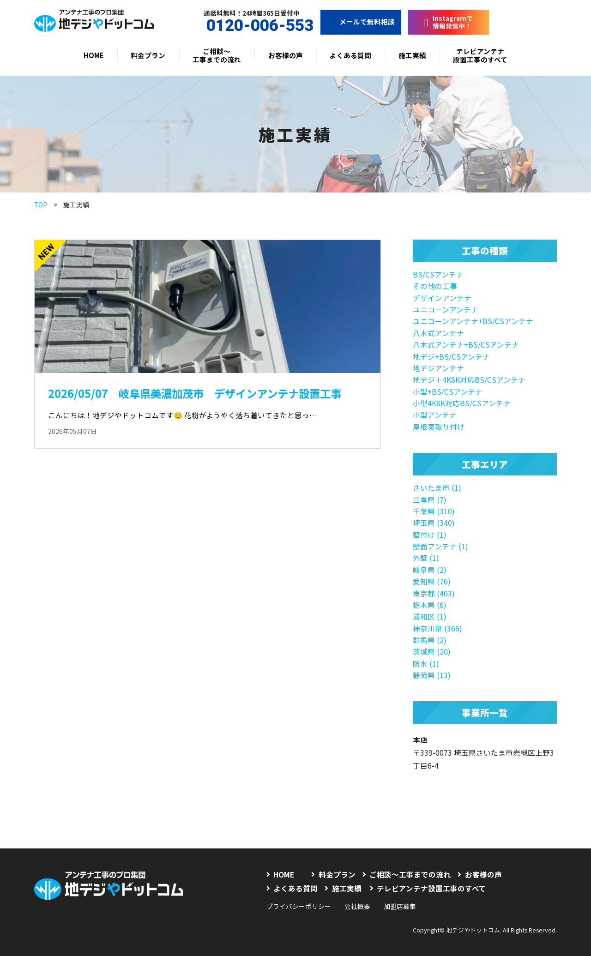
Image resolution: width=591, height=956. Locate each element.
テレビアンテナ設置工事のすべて (480, 55)
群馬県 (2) (429, 640)
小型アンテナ (435, 414)
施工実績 (412, 55)
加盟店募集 (400, 906)
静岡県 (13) (432, 675)
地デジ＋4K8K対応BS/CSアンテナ (469, 379)
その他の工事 (435, 286)
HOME (94, 55)
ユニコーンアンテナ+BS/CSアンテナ (473, 321)
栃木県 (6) (429, 605)
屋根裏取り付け (438, 426)
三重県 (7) (429, 499)
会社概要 (357, 906)
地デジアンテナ (438, 368)
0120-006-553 (252, 26)
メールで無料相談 (361, 21)
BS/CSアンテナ (438, 274)
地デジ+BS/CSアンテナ (451, 356)
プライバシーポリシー (298, 906)
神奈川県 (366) (437, 628)
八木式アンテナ (438, 333)
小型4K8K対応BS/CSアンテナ (462, 403)
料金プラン (148, 55)
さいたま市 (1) (437, 487)
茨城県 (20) (432, 651)
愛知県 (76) (432, 581)
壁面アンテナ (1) (440, 546)
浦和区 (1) (429, 616)
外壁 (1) (426, 558)
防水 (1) (426, 663)
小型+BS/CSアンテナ (447, 391)
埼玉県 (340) (434, 522)
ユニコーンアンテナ (445, 309)
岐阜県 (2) (429, 570)
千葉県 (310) (434, 511)
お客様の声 (285, 55)
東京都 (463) (434, 593)
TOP (40, 204)
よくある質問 (350, 55)
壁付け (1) (429, 534)
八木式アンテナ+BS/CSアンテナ (466, 344)
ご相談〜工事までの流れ (217, 55)
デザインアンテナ (442, 298)
